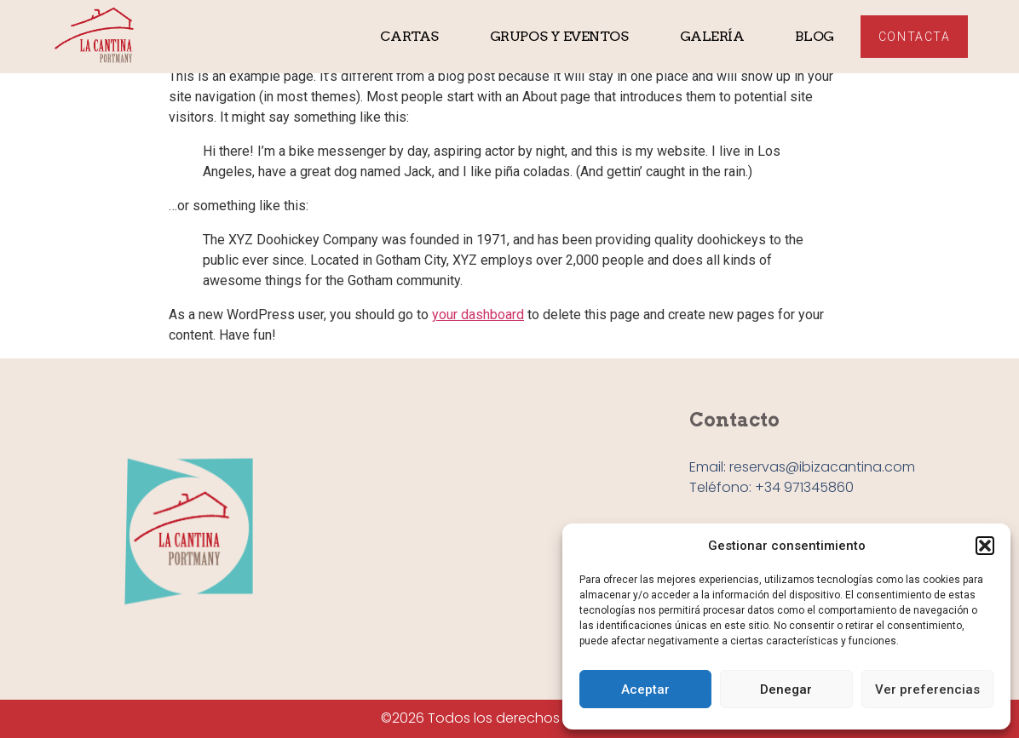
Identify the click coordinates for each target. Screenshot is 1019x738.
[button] (984, 545)
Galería (712, 36)
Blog (814, 36)
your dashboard (478, 314)
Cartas (409, 36)
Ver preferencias (927, 689)
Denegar (786, 689)
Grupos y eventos (559, 36)
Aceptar (645, 689)
